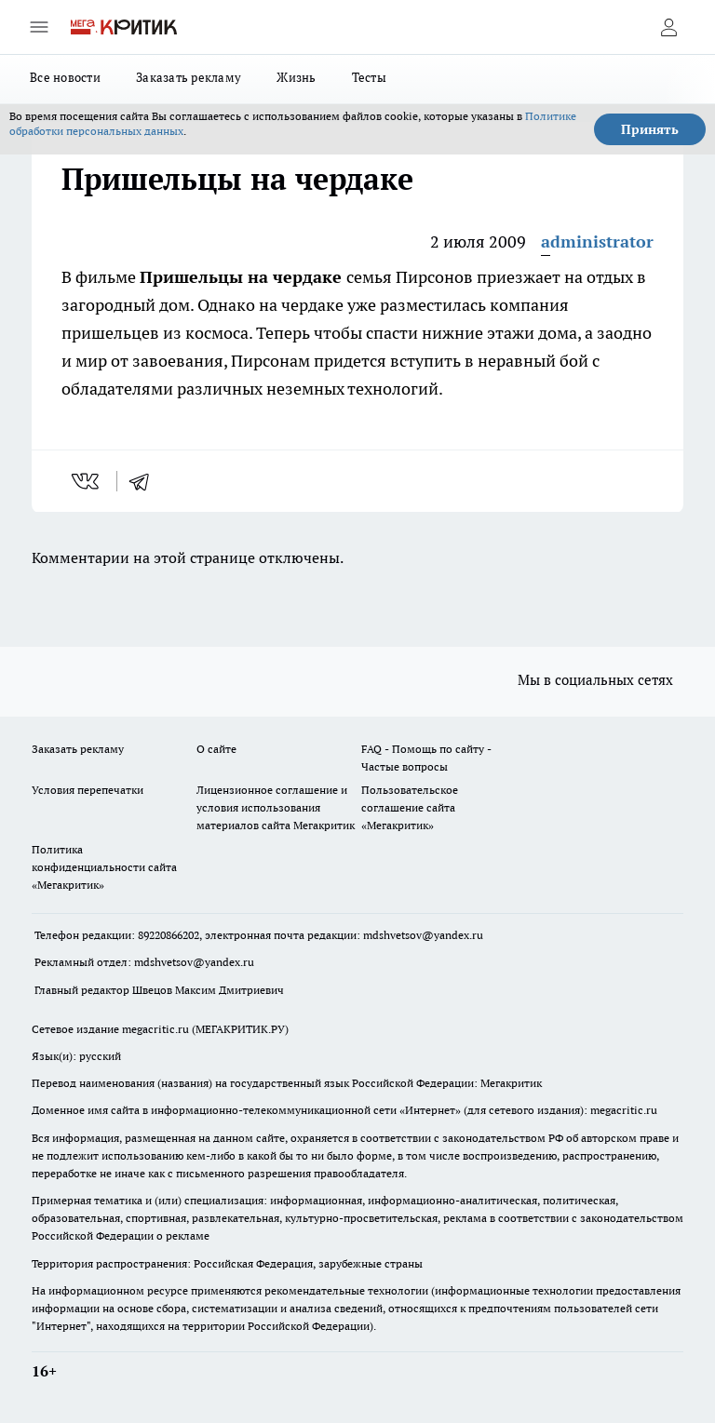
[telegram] (145, 481)
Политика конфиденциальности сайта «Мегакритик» (104, 867)
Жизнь (296, 77)
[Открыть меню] (39, 27)
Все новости (65, 77)
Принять (650, 129)
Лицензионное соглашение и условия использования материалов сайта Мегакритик (275, 807)
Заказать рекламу (188, 77)
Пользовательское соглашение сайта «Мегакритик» (409, 807)
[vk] (87, 481)
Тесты (369, 77)
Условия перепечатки (87, 790)
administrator (597, 241)
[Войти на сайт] (668, 27)
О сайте (216, 749)
